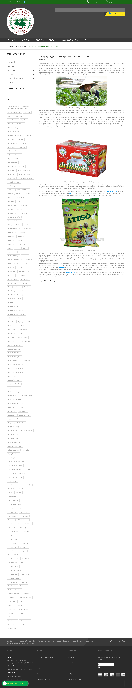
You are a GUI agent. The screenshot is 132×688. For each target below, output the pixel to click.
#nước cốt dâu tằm (14, 112)
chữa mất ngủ (26, 186)
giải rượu (21, 236)
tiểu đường (11, 489)
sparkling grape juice (15, 446)
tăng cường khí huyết (15, 477)
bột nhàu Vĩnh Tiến (14, 155)
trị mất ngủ (11, 601)
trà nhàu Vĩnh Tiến (14, 555)
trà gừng (26, 531)
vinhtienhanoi (25, 621)
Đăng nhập (19, 1)
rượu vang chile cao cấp (16, 419)
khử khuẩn (11, 271)
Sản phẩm (11, 70)
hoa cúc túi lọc (13, 264)
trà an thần (24, 516)
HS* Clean (25, 264)
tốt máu (19, 508)
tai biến (27, 469)
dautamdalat (12, 205)
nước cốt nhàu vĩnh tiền (15, 372)
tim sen (22, 489)
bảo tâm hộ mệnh (13, 131)
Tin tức (70, 668)
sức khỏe (26, 450)
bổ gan (29, 135)
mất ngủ (26, 287)
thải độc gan (12, 481)
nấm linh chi (12, 302)
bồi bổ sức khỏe (13, 143)
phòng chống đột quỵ (15, 399)
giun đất (11, 244)
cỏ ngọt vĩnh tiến (22, 190)
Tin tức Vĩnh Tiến (21, 46)
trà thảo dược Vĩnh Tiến (15, 563)
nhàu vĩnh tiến (26, 326)
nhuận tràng (12, 330)
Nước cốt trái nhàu (14, 380)
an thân (27, 112)
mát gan (17, 287)
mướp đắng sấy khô (14, 298)
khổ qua (11, 267)
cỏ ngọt (10, 190)
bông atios (26, 143)
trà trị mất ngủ (12, 582)
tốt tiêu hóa (24, 512)
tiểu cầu (28, 485)
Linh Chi (10, 275)
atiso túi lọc (19, 116)
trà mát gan (12, 551)
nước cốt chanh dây (24, 341)
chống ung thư (13, 186)
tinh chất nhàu (13, 500)
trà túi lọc (25, 582)
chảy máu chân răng (25, 178)
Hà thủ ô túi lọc (13, 256)
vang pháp (11, 609)
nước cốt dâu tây (13, 353)
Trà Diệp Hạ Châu (13, 531)
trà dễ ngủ (23, 528)
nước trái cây (12, 396)
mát (9, 287)
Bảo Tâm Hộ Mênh (13, 641)
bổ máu (20, 139)
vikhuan (10, 613)
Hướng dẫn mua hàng (15, 78)
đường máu (27, 229)
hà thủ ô (23, 252)
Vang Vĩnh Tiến (23, 609)
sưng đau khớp (13, 454)
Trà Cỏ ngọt (11, 528)
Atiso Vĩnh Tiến (70, 272)
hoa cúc (29, 260)
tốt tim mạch (12, 516)
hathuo (25, 256)
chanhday (11, 178)
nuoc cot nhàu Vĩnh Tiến (15, 364)
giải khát (23, 232)
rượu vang (11, 415)
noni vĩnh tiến (22, 337)
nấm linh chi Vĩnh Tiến (15, 318)
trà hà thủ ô (12, 543)
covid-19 (28, 194)
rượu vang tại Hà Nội (15, 434)
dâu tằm (11, 201)
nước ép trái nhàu (14, 384)
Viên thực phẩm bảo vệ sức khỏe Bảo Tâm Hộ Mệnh (54, 641)
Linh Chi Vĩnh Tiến (13, 283)
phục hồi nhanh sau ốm (15, 403)
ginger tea (21, 240)
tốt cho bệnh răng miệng (16, 504)
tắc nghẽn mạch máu (14, 469)
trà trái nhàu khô (13, 578)
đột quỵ (27, 225)
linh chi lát (24, 279)
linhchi (25, 283)
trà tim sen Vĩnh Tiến (14, 570)
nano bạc (11, 322)
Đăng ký (9, 1)
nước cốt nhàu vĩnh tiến (15, 368)
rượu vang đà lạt (13, 427)
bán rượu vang (13, 128)
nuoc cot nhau (12, 361)
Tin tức (10, 74)
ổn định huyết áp (26, 396)
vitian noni (23, 625)
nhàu (30, 322)
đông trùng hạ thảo (14, 225)
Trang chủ (10, 46)
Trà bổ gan (27, 524)
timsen (18, 493)
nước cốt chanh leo (14, 345)
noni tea (11, 337)
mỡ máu (21, 291)
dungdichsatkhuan (14, 229)
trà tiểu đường (13, 566)
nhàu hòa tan (12, 326)
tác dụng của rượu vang (16, 462)
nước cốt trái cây (13, 376)
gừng (25, 248)
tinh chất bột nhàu (14, 497)
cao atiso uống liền (24, 170)
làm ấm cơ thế (24, 271)
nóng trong (11, 333)
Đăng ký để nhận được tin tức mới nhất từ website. (110, 658)
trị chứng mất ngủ (25, 597)
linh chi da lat (21, 275)
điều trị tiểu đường (14, 221)
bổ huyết (11, 139)
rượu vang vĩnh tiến (14, 438)
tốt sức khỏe (12, 512)
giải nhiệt (11, 236)
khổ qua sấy (22, 267)
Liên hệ (70, 674)
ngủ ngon (21, 322)
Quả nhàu (11, 407)
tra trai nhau (12, 574)
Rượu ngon (11, 411)
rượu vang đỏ (12, 430)
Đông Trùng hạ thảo (27, 641)
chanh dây (11, 174)
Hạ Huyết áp (12, 252)
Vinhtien (23, 617)
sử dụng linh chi (13, 450)
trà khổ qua (12, 547)
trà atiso (11, 520)
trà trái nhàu (25, 574)
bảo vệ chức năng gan (15, 135)
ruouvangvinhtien (14, 442)
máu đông (11, 291)
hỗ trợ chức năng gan (15, 260)
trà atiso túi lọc (23, 520)
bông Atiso (11, 147)
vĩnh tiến (20, 613)
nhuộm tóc (23, 330)
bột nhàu (22, 147)
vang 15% (19, 605)
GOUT (17, 248)
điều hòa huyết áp (14, 217)
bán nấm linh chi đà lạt (15, 124)
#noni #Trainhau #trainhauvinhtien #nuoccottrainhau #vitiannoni (19, 107)
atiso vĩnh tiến (12, 120)
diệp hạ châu (12, 213)
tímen (10, 493)
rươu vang (22, 411)
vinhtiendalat (12, 621)
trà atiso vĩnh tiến (14, 524)
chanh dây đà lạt (24, 174)
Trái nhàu (23, 586)
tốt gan (10, 508)
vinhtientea (11, 625)
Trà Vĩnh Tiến (12, 586)
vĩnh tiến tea (12, 617)
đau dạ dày (20, 197)
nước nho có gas (13, 388)
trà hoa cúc (24, 543)
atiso (9, 116)
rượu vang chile (24, 415)
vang (9, 605)
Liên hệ (10, 82)
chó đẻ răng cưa (13, 182)
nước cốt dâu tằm (14, 349)
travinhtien (11, 597)
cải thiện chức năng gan (16, 166)
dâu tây (20, 201)
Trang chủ (71, 657)
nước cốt (11, 341)
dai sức (10, 197)
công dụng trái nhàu (14, 194)
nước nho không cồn (14, 392)
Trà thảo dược (26, 559)
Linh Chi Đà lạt (12, 279)
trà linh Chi (23, 547)
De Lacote (24, 205)
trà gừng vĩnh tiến (14, 539)
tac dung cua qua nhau (15, 458)
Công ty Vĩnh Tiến (112, 191)
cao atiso (11, 170)
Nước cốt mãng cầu (14, 357)
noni (21, 333)
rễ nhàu (21, 407)
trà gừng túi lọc (13, 535)
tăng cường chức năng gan (17, 473)
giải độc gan (12, 232)
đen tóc (10, 209)
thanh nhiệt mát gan (14, 485)
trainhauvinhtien (13, 594)
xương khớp (12, 629)
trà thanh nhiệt (13, 559)
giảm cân (11, 240)
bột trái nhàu (12, 163)
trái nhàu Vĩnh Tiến (14, 590)
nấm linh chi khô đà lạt (15, 310)
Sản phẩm (71, 663)
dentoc (19, 209)
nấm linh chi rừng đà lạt (16, 314)
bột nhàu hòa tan (14, 151)
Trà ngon (23, 551)
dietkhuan (24, 213)
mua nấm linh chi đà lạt (15, 295)
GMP (9, 248)
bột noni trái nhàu (14, 159)
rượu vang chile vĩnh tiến (16, 423)
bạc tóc (23, 120)
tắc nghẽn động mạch (15, 465)
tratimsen (26, 594)
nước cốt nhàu (26, 361)
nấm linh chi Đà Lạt (14, 306)
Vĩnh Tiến (72, 193)
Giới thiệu (11, 66)
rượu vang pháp (26, 430)
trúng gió (22, 601)
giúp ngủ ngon (22, 244)
